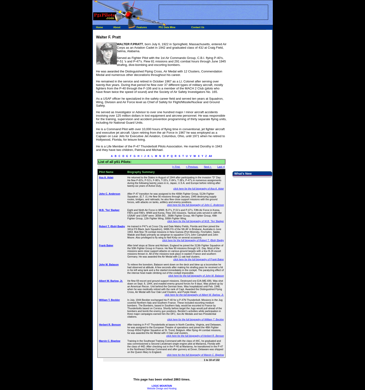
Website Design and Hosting (161, 387)
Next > (208, 166)
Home (99, 27)
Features (142, 27)
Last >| (221, 166)
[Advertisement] (213, 12)
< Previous (192, 166)
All (210, 156)
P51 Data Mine (167, 27)
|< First (176, 166)
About (117, 27)
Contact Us (197, 27)
